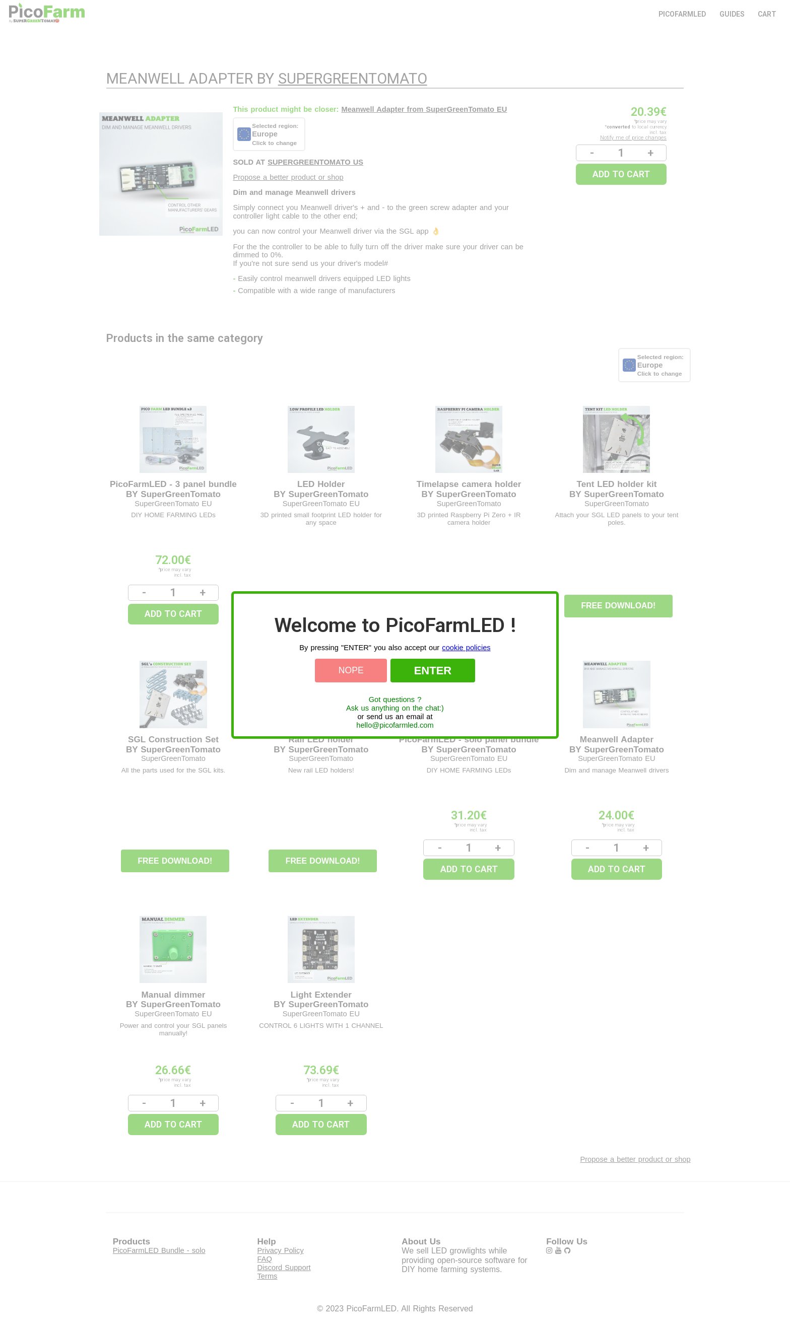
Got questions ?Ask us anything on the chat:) (395, 703)
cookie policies (466, 648)
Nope (351, 670)
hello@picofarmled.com (394, 725)
